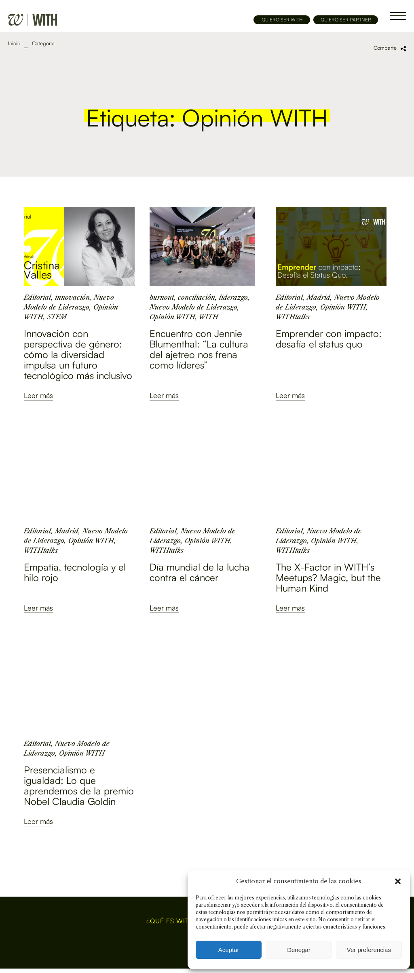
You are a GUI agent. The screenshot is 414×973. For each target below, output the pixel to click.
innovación (72, 297)
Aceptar (228, 949)
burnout (162, 297)
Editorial (37, 297)
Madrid (318, 297)
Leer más (38, 395)
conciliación (196, 297)
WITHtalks (293, 317)
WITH (208, 317)
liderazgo (233, 297)
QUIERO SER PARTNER (346, 20)
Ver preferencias (369, 949)
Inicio (14, 43)
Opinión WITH (172, 317)
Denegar (298, 949)
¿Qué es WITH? (172, 921)
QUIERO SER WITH (282, 20)
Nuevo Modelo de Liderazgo (193, 307)
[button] (398, 881)
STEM (57, 317)
